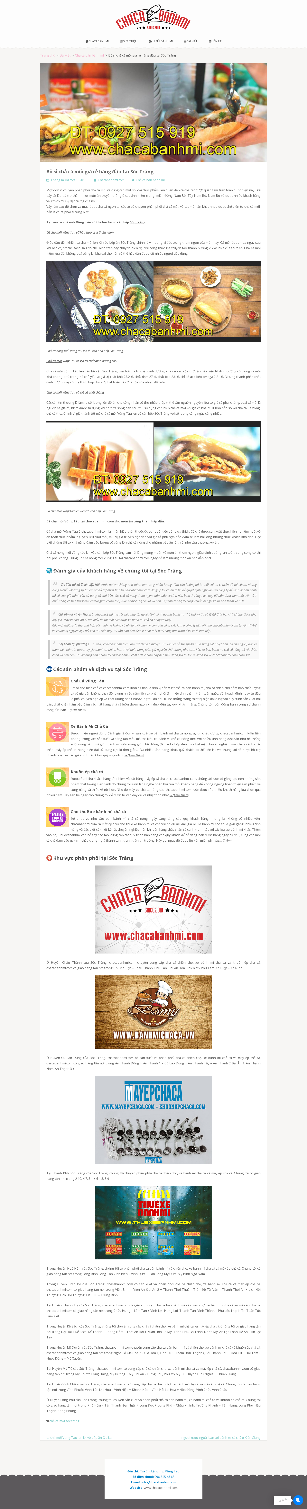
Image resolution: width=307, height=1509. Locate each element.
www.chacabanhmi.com (161, 1488)
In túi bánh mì (161, 41)
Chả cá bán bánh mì (150, 180)
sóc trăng (72, 1421)
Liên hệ (215, 41)
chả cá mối (54, 361)
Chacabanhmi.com (111, 180)
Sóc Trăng (137, 222)
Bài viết (190, 41)
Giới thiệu (128, 41)
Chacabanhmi (97, 41)
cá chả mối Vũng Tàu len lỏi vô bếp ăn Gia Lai (79, 1437)
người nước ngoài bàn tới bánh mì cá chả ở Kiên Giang (221, 1437)
